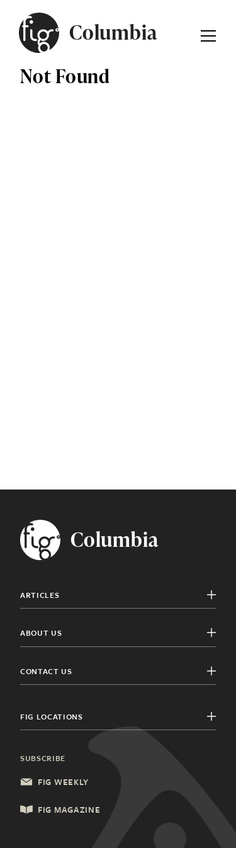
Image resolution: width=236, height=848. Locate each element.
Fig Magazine (60, 809)
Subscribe (42, 758)
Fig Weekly (54, 782)
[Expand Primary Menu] (208, 33)
